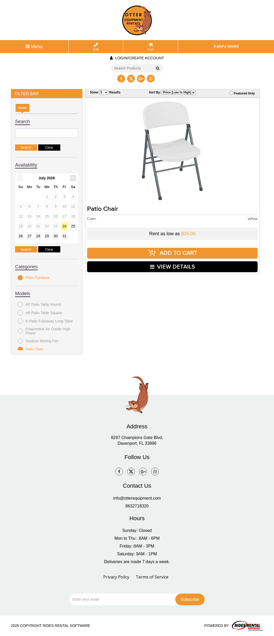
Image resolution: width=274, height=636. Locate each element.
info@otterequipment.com (137, 498)
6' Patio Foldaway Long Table (45, 321)
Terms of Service (152, 577)
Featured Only (242, 93)
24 (64, 226)
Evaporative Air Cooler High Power (44, 331)
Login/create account (137, 58)
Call (96, 47)
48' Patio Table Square (40, 312)
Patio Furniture (33, 277)
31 (64, 236)
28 (38, 236)
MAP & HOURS (226, 46)
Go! (157, 68)
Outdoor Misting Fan (38, 341)
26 (21, 236)
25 (73, 226)
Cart (151, 47)
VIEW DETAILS (172, 266)
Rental (22, 107)
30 (56, 236)
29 (47, 236)
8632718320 (137, 506)
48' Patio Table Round (39, 304)
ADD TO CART (172, 253)
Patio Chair (30, 349)
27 (30, 236)
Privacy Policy (116, 577)
